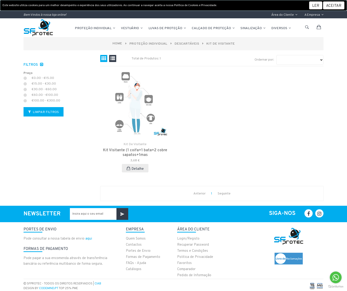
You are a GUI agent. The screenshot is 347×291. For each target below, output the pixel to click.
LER (315, 6)
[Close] (333, 5)
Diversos (281, 28)
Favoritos (184, 263)
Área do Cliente (284, 15)
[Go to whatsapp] (336, 277)
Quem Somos (136, 239)
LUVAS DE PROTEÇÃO (167, 28)
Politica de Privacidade (195, 257)
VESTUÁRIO (132, 28)
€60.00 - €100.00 (45, 95)
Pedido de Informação (194, 275)
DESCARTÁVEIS (187, 44)
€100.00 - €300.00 (46, 100)
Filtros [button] (31, 65)
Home (117, 44)
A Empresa (313, 15)
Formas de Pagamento (143, 257)
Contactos (134, 245)
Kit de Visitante (220, 44)
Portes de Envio (138, 251)
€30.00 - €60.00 (44, 89)
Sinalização (253, 28)
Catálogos (133, 269)
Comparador (186, 269)
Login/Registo (188, 239)
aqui (88, 239)
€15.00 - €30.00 (44, 83)
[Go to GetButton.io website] (335, 286)
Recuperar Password (193, 245)
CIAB (98, 284)
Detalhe (135, 168)
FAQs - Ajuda (136, 263)
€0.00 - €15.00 (43, 78)
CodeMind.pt (48, 288)
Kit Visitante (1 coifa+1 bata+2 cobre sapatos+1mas (135, 152)
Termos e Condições (192, 251)
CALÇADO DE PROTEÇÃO (213, 28)
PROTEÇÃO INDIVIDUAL (95, 28)
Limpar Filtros (43, 112)
